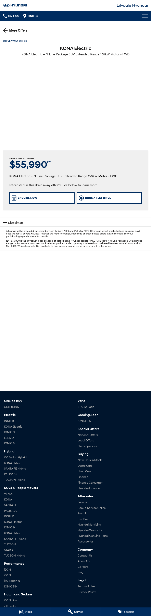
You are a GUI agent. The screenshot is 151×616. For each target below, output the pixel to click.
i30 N (7, 575)
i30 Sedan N (12, 580)
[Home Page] (15, 5)
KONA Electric (13, 426)
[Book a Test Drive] (109, 198)
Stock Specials (87, 446)
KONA (8, 499)
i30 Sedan (10, 606)
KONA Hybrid (12, 463)
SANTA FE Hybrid (15, 468)
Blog (80, 572)
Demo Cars (85, 465)
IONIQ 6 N (84, 420)
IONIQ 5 (9, 443)
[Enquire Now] (42, 198)
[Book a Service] (75, 611)
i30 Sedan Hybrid (15, 457)
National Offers (88, 435)
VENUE (8, 493)
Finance (83, 476)
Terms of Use (86, 586)
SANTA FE (10, 505)
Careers (83, 566)
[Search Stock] (25, 611)
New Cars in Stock (90, 460)
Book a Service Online (92, 507)
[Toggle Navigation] (145, 16)
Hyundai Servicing (89, 524)
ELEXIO (9, 437)
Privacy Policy (87, 592)
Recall (82, 513)
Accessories (85, 541)
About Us (84, 561)
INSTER (9, 420)
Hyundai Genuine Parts (93, 535)
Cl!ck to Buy (11, 406)
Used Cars (84, 471)
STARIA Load (86, 406)
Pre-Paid (83, 519)
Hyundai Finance (89, 488)
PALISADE (10, 474)
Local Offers (86, 440)
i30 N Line (10, 600)
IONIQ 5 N (10, 586)
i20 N (7, 569)
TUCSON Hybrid (14, 479)
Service (82, 502)
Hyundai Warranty (90, 530)
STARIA (8, 550)
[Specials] (126, 611)
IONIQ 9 (9, 432)
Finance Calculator (90, 482)
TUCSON (10, 544)
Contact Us (85, 555)
